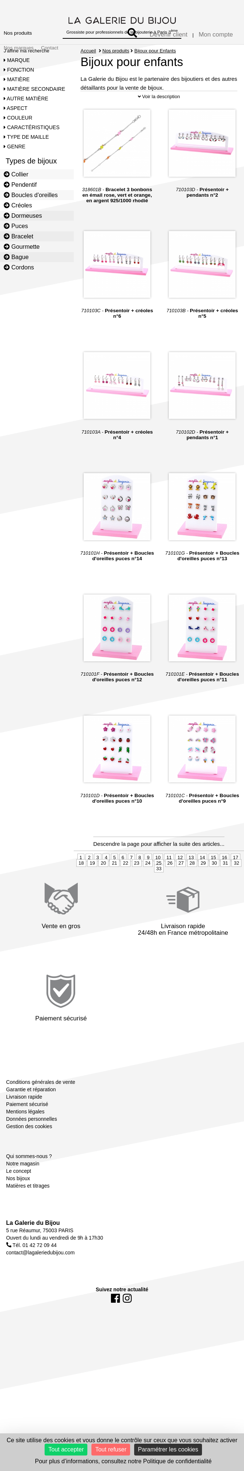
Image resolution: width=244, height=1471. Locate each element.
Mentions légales (25, 1135)
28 (192, 887)
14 (202, 882)
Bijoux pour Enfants (155, 51)
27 (181, 887)
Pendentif (20, 184)
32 (236, 887)
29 (203, 887)
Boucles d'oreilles (31, 195)
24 (147, 887)
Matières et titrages (28, 1210)
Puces (16, 226)
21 (114, 887)
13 (191, 882)
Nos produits (18, 33)
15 (213, 882)
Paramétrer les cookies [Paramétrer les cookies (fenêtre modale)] (168, 1449)
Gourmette (22, 246)
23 (136, 887)
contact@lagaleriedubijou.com (40, 1276)
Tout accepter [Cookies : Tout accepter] (66, 1449)
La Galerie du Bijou (33, 1247)
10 (157, 882)
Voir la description (159, 121)
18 (81, 887)
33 (158, 893)
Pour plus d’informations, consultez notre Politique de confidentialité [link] (123, 1461)
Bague (16, 257)
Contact (49, 48)
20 (103, 887)
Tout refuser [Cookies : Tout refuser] (110, 1449)
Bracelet (18, 236)
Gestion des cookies (29, 1150)
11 (168, 882)
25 (158, 887)
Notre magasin (22, 1188)
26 (169, 887)
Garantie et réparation (31, 1113)
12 (179, 882)
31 (225, 887)
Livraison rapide (24, 1121)
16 (224, 882)
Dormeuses (23, 215)
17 (235, 882)
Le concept (18, 1195)
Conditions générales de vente (40, 1106)
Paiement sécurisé (27, 1128)
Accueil (88, 51)
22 (125, 887)
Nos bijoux (18, 1202)
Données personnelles (31, 1143)
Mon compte (216, 34)
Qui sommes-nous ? (29, 1180)
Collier (16, 174)
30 (214, 887)
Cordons (19, 267)
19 (92, 887)
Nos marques (19, 48)
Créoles (18, 205)
